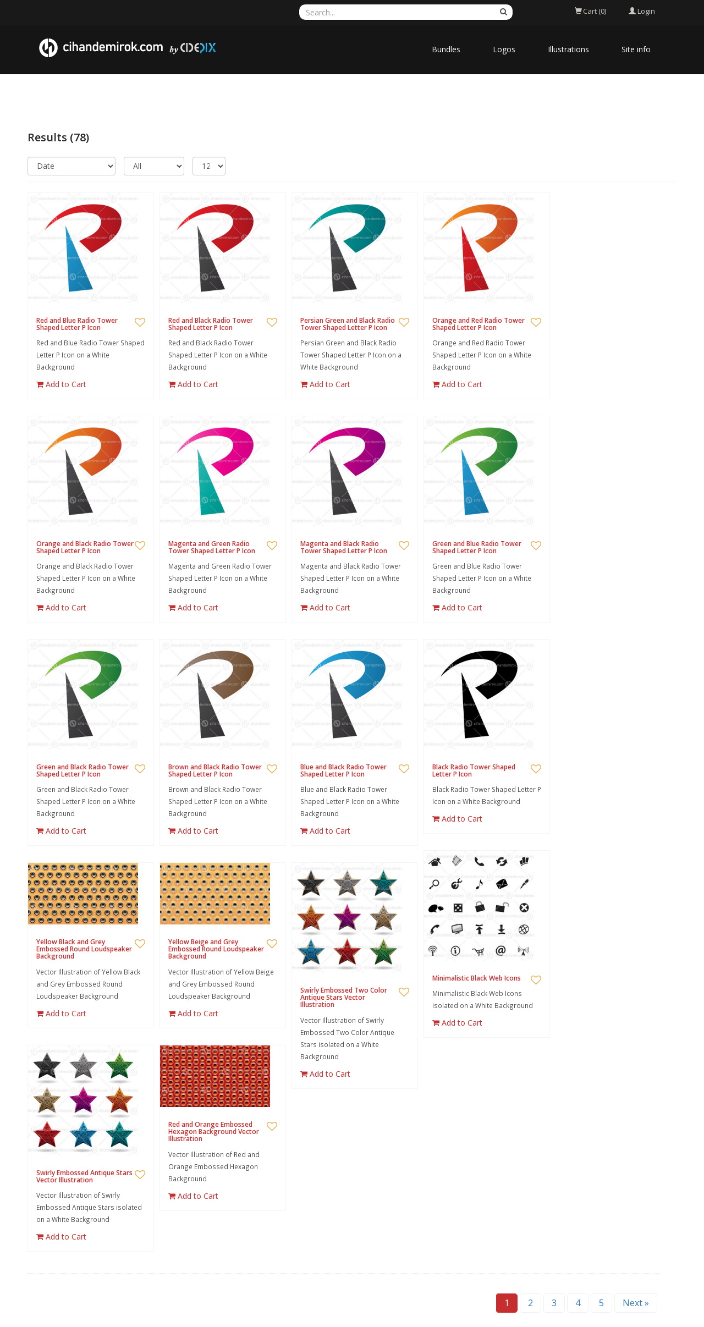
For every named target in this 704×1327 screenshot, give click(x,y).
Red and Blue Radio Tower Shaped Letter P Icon (77, 324)
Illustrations (568, 49)
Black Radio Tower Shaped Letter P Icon (473, 770)
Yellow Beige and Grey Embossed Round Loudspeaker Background (216, 949)
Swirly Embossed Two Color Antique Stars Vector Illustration (343, 997)
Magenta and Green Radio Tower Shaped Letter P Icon (211, 547)
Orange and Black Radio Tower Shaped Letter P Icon (85, 547)
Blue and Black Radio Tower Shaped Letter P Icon (343, 770)
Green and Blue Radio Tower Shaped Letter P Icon (476, 547)
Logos (504, 49)
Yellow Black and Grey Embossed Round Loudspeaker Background (84, 949)
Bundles (446, 49)
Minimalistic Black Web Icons (476, 978)
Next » (636, 1303)
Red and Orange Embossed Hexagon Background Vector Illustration (213, 1131)
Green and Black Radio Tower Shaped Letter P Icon (82, 770)
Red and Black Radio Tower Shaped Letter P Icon (210, 324)
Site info (636, 49)
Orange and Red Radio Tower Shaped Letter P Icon (478, 324)
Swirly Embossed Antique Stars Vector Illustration (84, 1176)
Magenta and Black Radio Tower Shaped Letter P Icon (343, 547)
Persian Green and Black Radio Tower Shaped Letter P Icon (347, 324)
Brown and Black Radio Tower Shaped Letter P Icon (215, 770)
